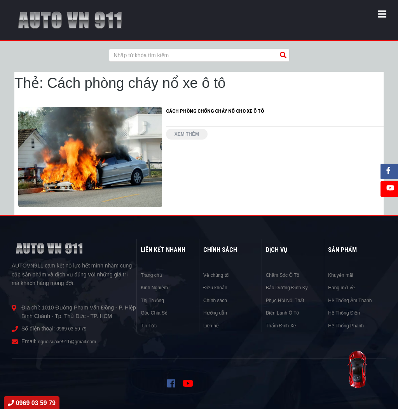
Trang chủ (153, 275)
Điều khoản (217, 287)
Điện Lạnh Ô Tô (285, 312)
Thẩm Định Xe (283, 325)
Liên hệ (212, 325)
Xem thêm (190, 135)
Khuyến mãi (342, 275)
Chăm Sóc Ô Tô (285, 275)
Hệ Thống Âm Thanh (353, 300)
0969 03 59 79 (73, 328)
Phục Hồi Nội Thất (288, 300)
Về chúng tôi (218, 275)
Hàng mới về (343, 287)
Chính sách (217, 300)
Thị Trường (154, 300)
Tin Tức (150, 325)
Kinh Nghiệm (156, 287)
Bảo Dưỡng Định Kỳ (290, 287)
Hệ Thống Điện (346, 312)
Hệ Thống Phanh (348, 325)
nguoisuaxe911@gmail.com (71, 341)
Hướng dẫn (217, 312)
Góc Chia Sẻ (156, 312)
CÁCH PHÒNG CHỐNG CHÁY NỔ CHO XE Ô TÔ (216, 111)
